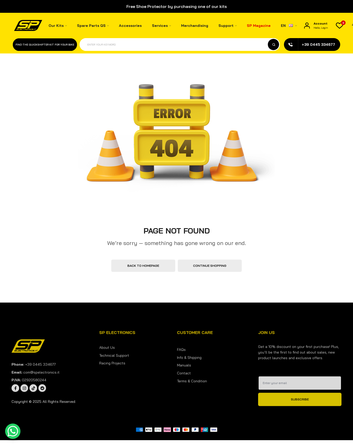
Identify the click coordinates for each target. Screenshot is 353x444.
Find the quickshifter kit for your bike (45, 44)
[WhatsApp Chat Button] (12, 431)
